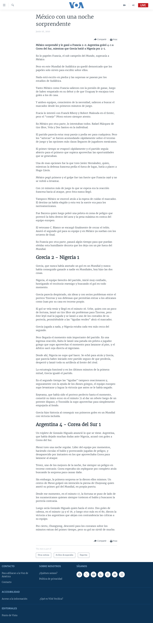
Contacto (7, 582)
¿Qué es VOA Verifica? (51, 599)
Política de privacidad (50, 579)
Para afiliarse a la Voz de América (15, 575)
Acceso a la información (14, 599)
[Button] (100, 39)
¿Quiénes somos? (48, 573)
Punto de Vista (9, 615)
